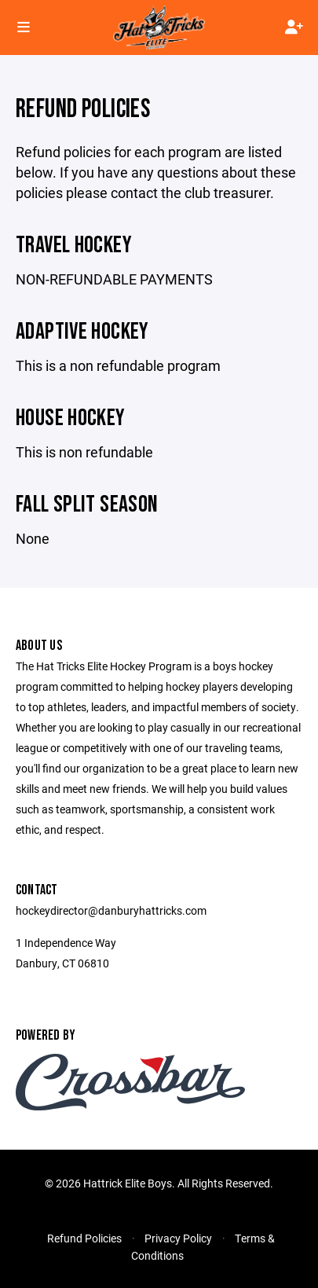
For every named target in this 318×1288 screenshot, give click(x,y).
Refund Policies (84, 1238)
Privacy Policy (178, 1238)
